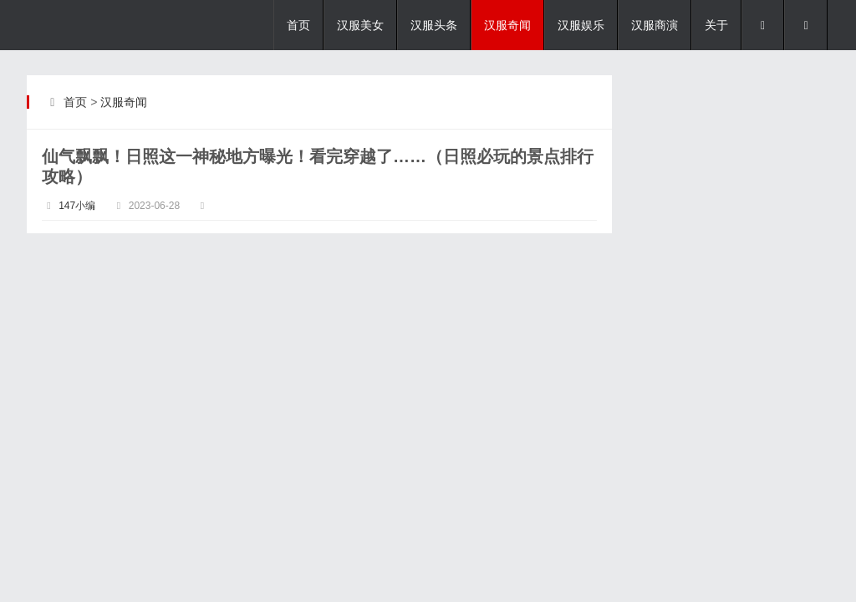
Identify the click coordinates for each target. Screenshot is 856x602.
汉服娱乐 (581, 25)
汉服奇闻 (507, 25)
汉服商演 (654, 25)
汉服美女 (360, 25)
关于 (716, 25)
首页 (298, 25)
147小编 (77, 206)
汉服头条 (433, 25)
